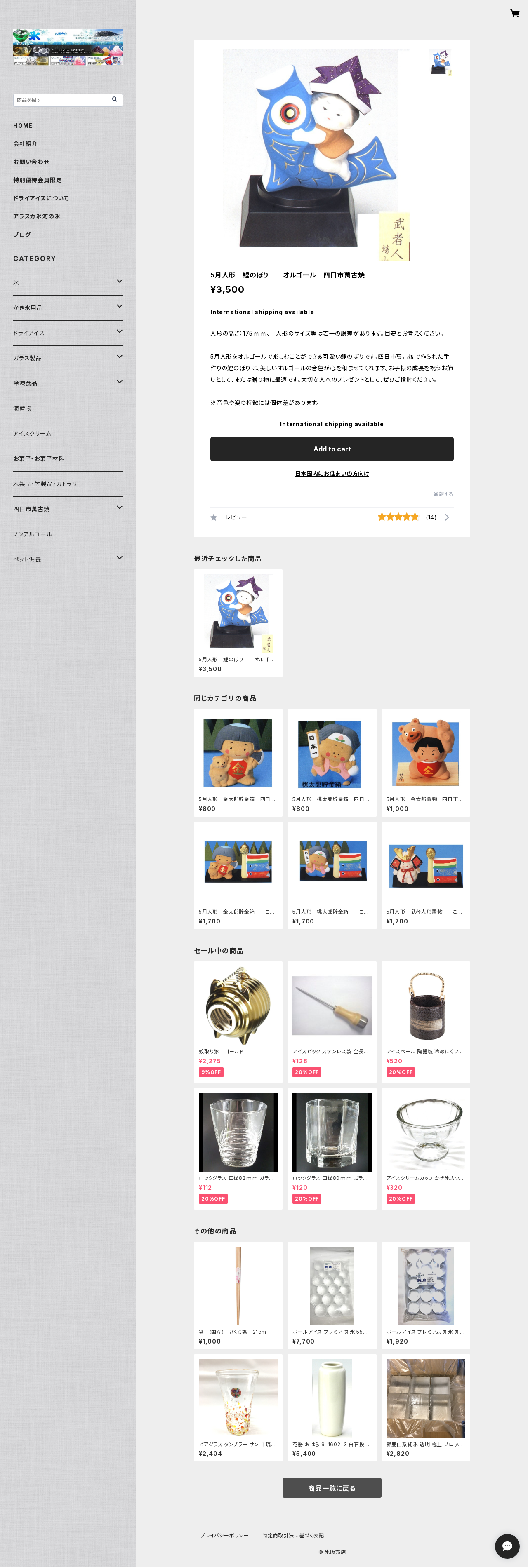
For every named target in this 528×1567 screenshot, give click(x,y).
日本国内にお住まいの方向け (332, 473)
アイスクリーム (32, 433)
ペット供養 (27, 559)
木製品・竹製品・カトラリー (48, 483)
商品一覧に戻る (332, 1488)
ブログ (22, 234)
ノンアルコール (32, 534)
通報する (444, 494)
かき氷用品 (28, 307)
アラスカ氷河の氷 (36, 216)
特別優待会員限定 (37, 179)
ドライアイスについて (41, 198)
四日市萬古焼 (31, 508)
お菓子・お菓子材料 (38, 458)
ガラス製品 (27, 358)
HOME (23, 125)
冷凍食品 (25, 383)
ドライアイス (29, 332)
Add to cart (332, 449)
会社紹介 (25, 143)
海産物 (22, 408)
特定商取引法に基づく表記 (293, 1535)
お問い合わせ (31, 161)
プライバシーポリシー (224, 1535)
